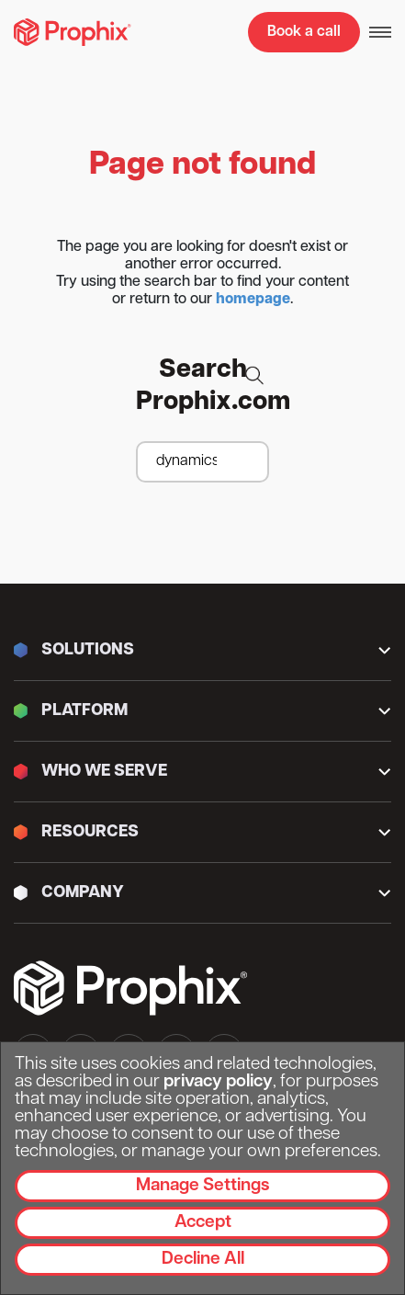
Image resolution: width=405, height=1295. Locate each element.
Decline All (203, 1259)
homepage (253, 299)
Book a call (304, 32)
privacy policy (218, 1082)
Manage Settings (202, 1186)
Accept (202, 1223)
